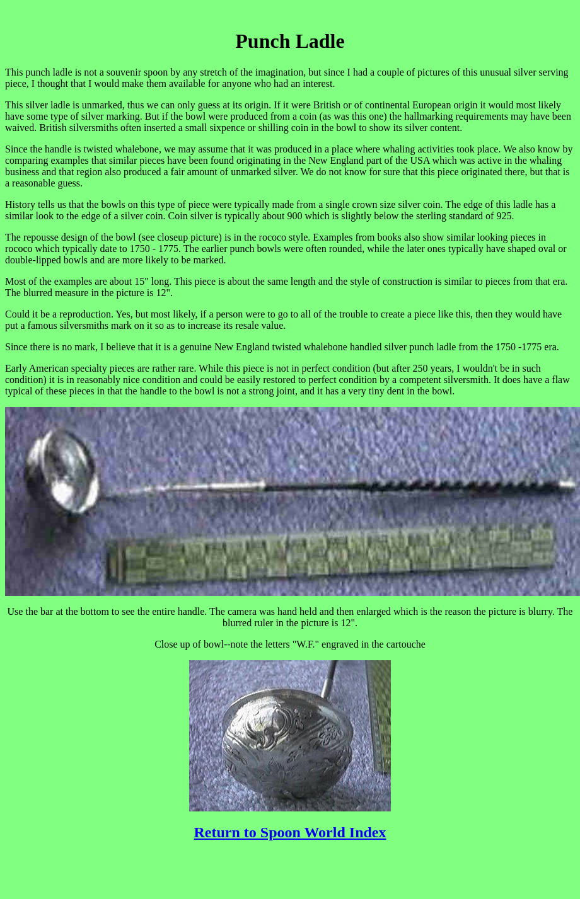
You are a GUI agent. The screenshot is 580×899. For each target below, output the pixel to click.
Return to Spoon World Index (290, 832)
